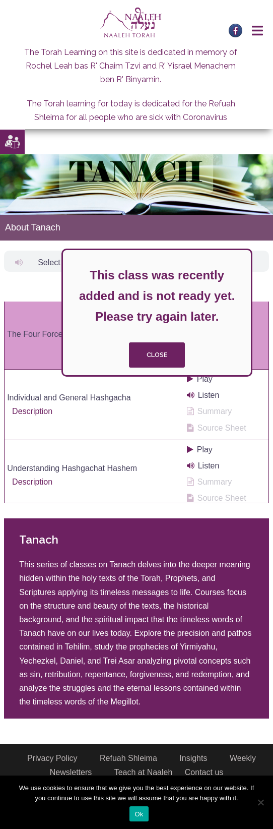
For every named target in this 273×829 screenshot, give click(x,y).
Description (32, 411)
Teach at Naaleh (143, 772)
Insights (193, 758)
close (157, 355)
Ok (138, 814)
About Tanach (32, 227)
